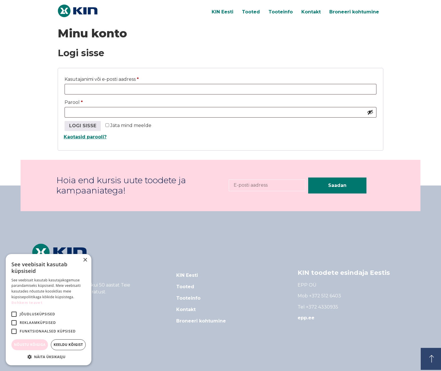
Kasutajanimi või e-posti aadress (111, 78)
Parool (83, 101)
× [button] (85, 260)
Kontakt (311, 12)
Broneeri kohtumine (354, 12)
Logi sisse (82, 125)
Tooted (251, 12)
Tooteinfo (280, 12)
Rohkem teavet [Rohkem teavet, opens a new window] (26, 303)
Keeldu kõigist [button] (68, 344)
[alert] (48, 309)
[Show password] (370, 112)
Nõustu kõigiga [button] (30, 344)
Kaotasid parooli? (85, 137)
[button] (48, 357)
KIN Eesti (222, 12)
